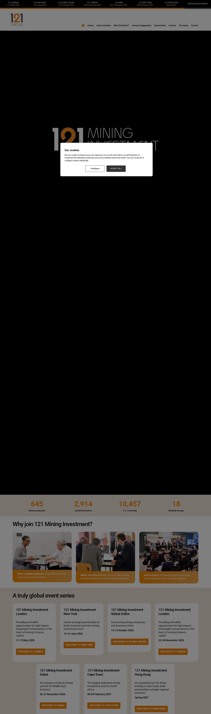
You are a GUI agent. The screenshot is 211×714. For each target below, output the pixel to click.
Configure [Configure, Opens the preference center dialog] (95, 168)
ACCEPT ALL (116, 168)
